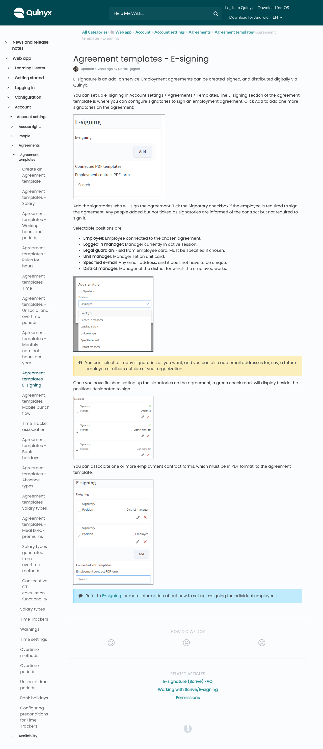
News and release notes (30, 45)
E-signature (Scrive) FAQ (187, 681)
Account (22, 107)
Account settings (31, 117)
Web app (21, 58)
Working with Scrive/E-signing (188, 689)
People (24, 136)
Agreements (29, 145)
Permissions (188, 698)
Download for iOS (273, 7)
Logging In (24, 88)
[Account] (142, 32)
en (276, 17)
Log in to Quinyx (239, 7)
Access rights (29, 126)
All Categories (94, 32)
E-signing (111, 596)
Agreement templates (29, 157)
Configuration (27, 97)
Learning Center (29, 68)
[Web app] (120, 32)
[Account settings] (169, 32)
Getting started (29, 78)
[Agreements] (200, 32)
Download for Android (248, 17)
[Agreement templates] (234, 32)
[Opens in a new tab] (188, 728)
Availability (27, 736)
